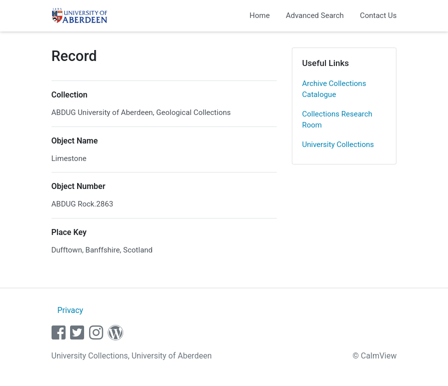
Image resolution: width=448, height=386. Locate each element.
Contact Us (378, 15)
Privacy (70, 310)
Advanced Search (315, 15)
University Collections (338, 144)
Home (260, 15)
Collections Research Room (337, 120)
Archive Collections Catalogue (334, 89)
